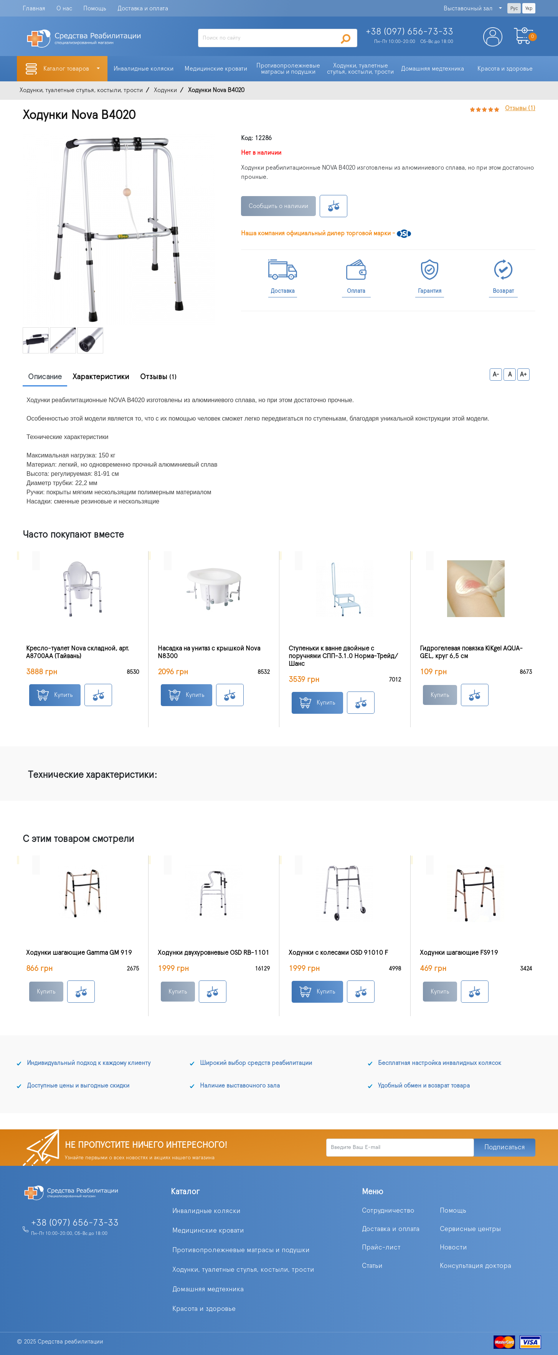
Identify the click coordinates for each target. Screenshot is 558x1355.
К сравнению (333, 206)
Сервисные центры (470, 1229)
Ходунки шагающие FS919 (459, 953)
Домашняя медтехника (208, 1289)
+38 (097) (409, 31)
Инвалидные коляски (206, 1211)
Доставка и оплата (142, 8)
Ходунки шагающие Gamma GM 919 (79, 953)
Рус (514, 8)
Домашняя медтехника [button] (432, 69)
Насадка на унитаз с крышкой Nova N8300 (209, 652)
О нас (64, 8)
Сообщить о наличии (278, 206)
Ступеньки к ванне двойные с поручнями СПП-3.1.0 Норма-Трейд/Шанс (343, 656)
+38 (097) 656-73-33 (75, 1223)
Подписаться (504, 1147)
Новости (453, 1247)
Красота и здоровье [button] (505, 69)
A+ (523, 374)
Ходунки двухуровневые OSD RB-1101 (213, 953)
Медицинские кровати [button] (216, 69)
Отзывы (158, 377)
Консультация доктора (475, 1266)
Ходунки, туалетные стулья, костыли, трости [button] (360, 69)
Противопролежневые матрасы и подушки (241, 1250)
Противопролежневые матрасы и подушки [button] (289, 69)
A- (496, 374)
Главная (34, 8)
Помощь (94, 8)
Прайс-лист (381, 1247)
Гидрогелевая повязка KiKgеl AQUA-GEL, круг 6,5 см (471, 652)
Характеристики (101, 377)
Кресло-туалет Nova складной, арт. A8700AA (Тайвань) (77, 652)
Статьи (372, 1266)
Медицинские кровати (208, 1230)
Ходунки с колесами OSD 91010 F (338, 953)
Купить (55, 695)
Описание (45, 377)
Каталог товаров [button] (67, 69)
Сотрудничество (388, 1210)
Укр (528, 8)
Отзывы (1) (520, 108)
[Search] (277, 38)
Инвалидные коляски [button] (143, 69)
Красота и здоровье (204, 1308)
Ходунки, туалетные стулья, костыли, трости (243, 1269)
